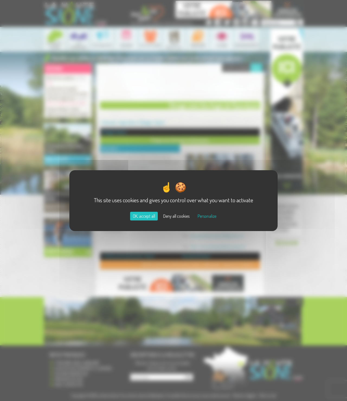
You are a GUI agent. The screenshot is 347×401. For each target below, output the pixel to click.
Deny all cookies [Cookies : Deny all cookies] (176, 216)
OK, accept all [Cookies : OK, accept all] (144, 216)
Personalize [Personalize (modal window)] (207, 216)
